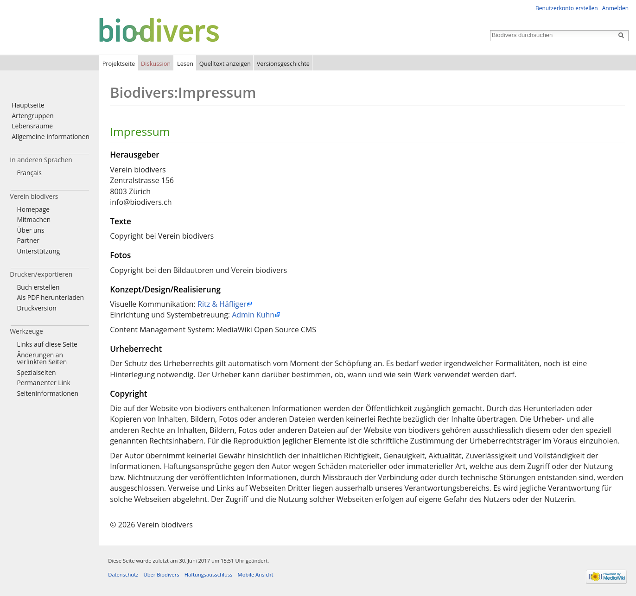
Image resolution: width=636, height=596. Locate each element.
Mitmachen (34, 219)
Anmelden (615, 8)
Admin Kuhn (253, 315)
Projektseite (118, 63)
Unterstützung (38, 251)
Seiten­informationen (47, 393)
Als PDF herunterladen (50, 297)
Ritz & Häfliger (221, 304)
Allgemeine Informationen (50, 136)
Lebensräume (32, 125)
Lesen (185, 63)
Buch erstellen (38, 287)
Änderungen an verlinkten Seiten (42, 358)
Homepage (33, 209)
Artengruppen (32, 115)
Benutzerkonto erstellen (566, 8)
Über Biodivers (161, 574)
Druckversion (36, 308)
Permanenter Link (43, 382)
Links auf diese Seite (47, 344)
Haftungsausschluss (208, 574)
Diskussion (156, 63)
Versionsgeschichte (283, 63)
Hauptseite (28, 105)
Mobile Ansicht (255, 574)
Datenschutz (123, 574)
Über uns (30, 230)
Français (29, 172)
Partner (28, 240)
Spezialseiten (36, 372)
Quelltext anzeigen (225, 63)
